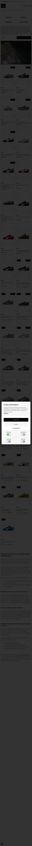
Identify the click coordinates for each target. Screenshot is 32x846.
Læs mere (6, 413)
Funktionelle (8, 441)
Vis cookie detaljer (16, 428)
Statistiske (23, 441)
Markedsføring (23, 434)
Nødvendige (8, 434)
